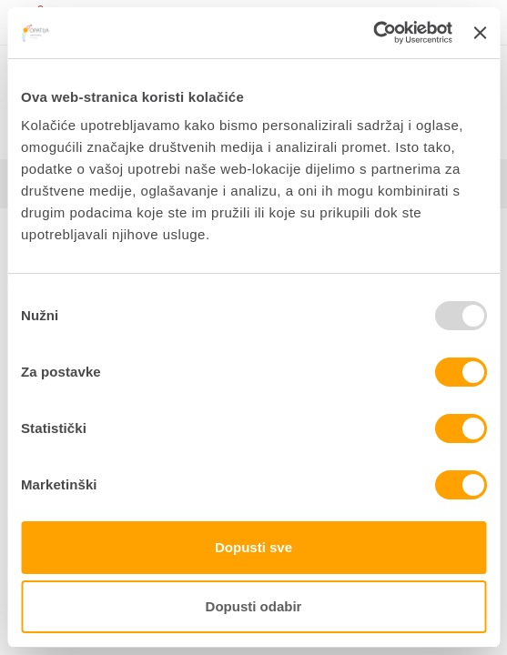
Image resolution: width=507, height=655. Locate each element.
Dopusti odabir (254, 606)
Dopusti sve (253, 547)
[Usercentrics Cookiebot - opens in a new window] (372, 33)
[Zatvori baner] (479, 32)
